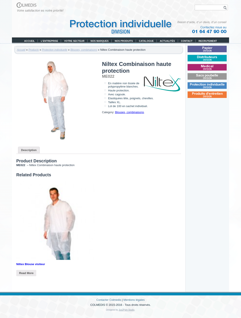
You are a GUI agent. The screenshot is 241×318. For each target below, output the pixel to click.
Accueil (29, 41)
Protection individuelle (54, 49)
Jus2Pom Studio (126, 310)
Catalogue (146, 41)
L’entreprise (49, 41)
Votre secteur (74, 41)
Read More (26, 273)
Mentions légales (134, 299)
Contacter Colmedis (108, 299)
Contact (187, 41)
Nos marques (100, 41)
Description (29, 150)
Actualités (167, 41)
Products (33, 49)
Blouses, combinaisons (83, 49)
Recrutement (208, 41)
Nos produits (124, 41)
